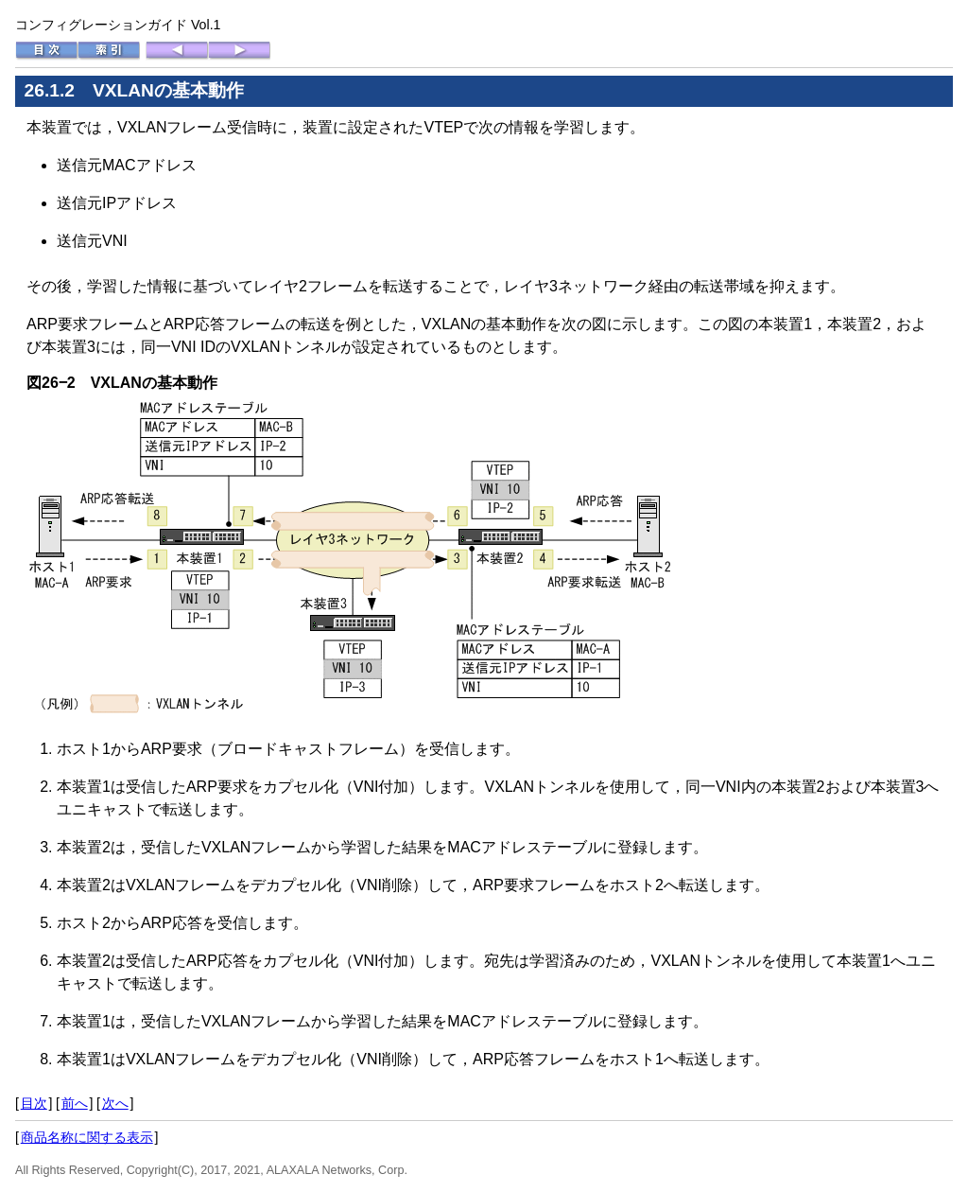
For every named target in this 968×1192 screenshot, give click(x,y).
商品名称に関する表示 (87, 1137)
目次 (34, 1103)
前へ (74, 1103)
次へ (115, 1103)
